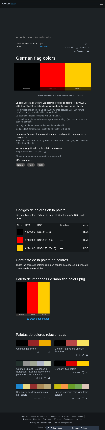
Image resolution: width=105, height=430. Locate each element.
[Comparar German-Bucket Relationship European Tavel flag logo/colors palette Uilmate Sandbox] (48, 378)
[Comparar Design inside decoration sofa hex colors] (48, 398)
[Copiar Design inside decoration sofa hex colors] (44, 398)
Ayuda (79, 419)
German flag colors (26, 349)
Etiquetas (27, 419)
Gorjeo (40, 427)
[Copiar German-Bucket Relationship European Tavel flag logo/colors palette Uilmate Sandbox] (44, 378)
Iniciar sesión (44, 95)
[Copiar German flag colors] (45, 151)
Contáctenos (69, 419)
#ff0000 (30, 240)
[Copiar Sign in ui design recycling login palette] (83, 398)
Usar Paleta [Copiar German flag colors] (82, 47)
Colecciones (55, 417)
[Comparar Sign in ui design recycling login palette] (87, 398)
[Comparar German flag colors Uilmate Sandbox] (87, 355)
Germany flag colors (65, 369)
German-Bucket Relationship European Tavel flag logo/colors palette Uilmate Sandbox (33, 372)
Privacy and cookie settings (40, 423)
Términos (57, 419)
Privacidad (47, 419)
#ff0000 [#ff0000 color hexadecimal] (20, 238)
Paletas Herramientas (39, 417)
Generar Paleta (77, 417)
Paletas (25, 417)
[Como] (85, 44)
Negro (20, 165)
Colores (65, 417)
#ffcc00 (30, 248)
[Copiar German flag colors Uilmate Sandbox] (83, 355)
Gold (40, 165)
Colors (9, 3)
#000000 (30, 232)
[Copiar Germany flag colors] (83, 372)
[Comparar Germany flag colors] (87, 372)
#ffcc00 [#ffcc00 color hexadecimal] (20, 246)
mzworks (72, 423)
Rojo (31, 165)
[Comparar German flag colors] (87, 51)
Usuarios (37, 419)
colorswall (45, 46)
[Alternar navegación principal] (101, 4)
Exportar (79, 51)
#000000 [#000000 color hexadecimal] (20, 230)
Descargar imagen (38, 319)
